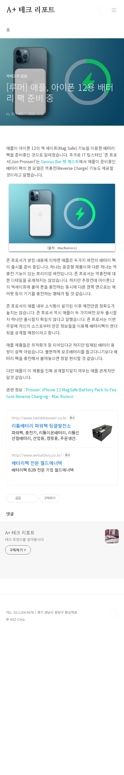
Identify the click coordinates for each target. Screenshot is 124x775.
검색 (102, 10)
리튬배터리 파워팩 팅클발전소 (41, 569)
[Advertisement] (62, 175)
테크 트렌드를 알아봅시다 (24, 683)
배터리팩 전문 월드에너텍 (37, 607)
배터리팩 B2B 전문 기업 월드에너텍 (43, 613)
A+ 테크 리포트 (30, 10)
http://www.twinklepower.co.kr (39, 562)
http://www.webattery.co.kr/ (37, 599)
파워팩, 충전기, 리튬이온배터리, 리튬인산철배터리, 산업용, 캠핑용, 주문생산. (45, 579)
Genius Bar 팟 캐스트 (60, 233)
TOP (114, 758)
